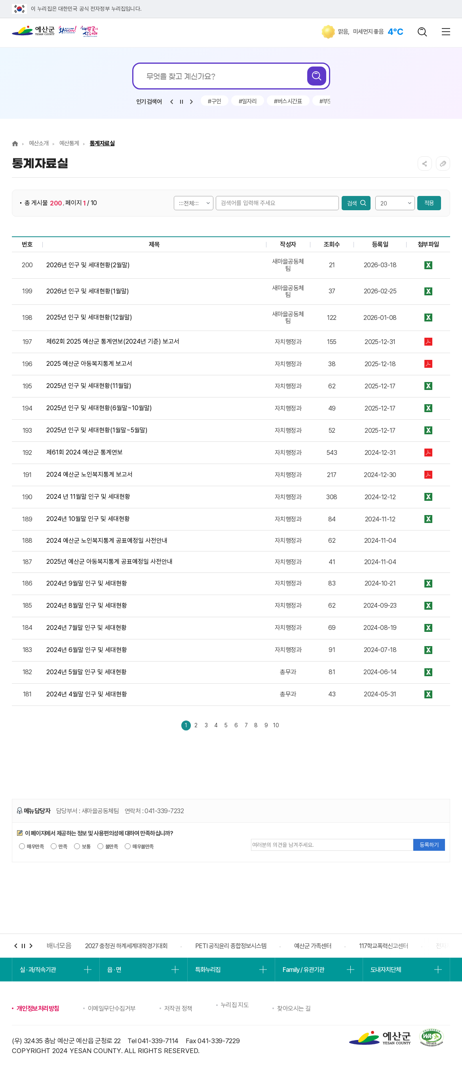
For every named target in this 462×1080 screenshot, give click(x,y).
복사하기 (443, 163)
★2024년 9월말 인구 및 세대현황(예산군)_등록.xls (428, 584)
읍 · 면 (114, 971)
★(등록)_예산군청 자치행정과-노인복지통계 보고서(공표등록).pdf (428, 475)
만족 (59, 848)
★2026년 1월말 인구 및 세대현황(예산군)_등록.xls (428, 292)
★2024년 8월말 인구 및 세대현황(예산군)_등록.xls (428, 606)
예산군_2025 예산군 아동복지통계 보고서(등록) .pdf (428, 364)
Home (15, 143)
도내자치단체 (386, 971)
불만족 (107, 848)
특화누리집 (208, 971)
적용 (429, 203)
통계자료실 (102, 143)
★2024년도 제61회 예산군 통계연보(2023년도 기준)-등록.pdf (428, 453)
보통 (82, 848)
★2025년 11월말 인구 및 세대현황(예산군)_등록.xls (428, 386)
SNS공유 (425, 163)
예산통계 (69, 143)
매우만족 (31, 848)
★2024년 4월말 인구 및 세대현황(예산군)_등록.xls (428, 695)
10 (297, 726)
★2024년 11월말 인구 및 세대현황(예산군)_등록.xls (428, 497)
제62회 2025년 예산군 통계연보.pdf (428, 342)
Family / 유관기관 (303, 971)
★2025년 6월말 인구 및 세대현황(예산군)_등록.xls (428, 408)
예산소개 (39, 143)
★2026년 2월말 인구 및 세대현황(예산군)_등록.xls (428, 265)
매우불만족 (139, 848)
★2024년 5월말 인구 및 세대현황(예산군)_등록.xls (428, 672)
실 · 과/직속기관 (38, 971)
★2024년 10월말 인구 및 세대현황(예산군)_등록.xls (428, 519)
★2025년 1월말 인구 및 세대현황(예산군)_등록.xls (428, 430)
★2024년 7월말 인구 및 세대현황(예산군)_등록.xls (428, 628)
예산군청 (33, 32)
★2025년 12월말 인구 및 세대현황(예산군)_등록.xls (428, 318)
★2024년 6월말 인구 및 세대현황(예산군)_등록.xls (428, 650)
